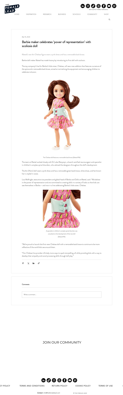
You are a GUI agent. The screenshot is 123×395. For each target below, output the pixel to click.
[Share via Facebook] (23, 263)
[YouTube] (109, 6)
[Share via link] (39, 263)
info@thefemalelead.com (51, 393)
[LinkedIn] (83, 6)
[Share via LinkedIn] (33, 263)
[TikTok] (93, 6)
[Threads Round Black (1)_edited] (98, 6)
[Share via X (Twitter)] (28, 263)
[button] (109, 19)
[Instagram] (88, 6)
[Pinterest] (114, 6)
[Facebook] (104, 6)
